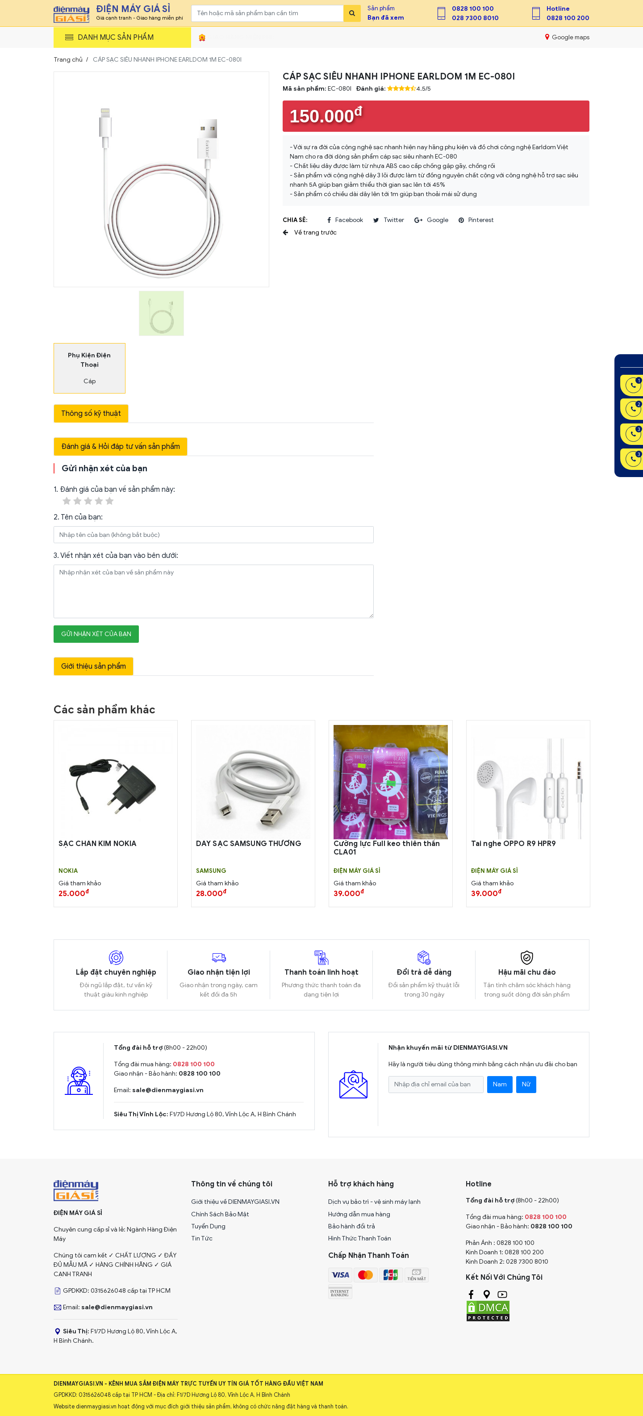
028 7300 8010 (475, 18)
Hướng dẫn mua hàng (359, 1214)
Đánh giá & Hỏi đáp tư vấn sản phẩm (120, 446)
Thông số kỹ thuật (91, 413)
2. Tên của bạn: (78, 517)
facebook (345, 220)
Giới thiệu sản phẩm (93, 666)
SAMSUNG (211, 871)
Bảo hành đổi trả (351, 1226)
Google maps (567, 37)
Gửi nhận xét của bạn (96, 634)
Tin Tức (202, 1238)
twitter (388, 220)
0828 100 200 (568, 18)
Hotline (558, 9)
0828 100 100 (473, 9)
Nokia (68, 871)
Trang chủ (68, 59)
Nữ (526, 1084)
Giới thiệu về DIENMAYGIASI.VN (235, 1202)
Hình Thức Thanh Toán (359, 1238)
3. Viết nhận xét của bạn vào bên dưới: (116, 555)
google (431, 220)
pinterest (476, 220)
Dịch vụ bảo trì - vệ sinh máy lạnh (374, 1202)
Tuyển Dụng (208, 1226)
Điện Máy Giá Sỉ (357, 871)
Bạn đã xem (385, 17)
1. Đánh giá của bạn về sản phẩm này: (114, 496)
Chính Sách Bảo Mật (220, 1214)
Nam (500, 1084)
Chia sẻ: (295, 220)
